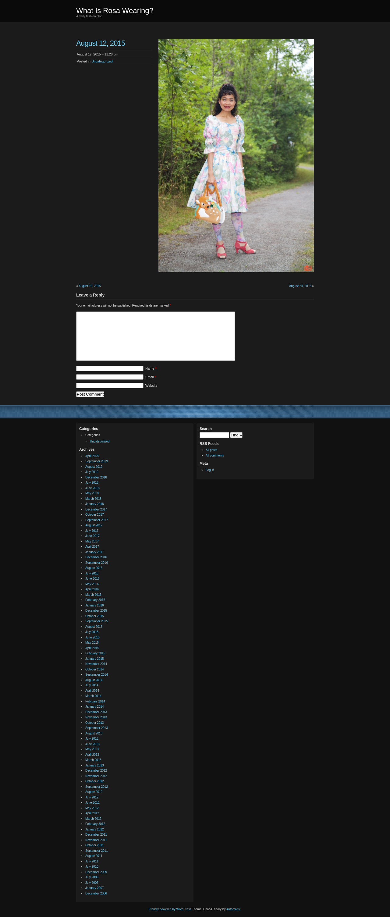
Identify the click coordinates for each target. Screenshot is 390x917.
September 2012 (96, 786)
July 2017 (91, 530)
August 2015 (93, 626)
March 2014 (93, 696)
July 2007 (91, 882)
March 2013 (93, 760)
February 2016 (95, 600)
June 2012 (92, 802)
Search (206, 429)
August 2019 (93, 466)
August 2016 (93, 568)
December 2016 (96, 557)
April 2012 (92, 813)
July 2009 (91, 877)
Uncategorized (102, 61)
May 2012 (92, 808)
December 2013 (96, 712)
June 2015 (92, 637)
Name (151, 368)
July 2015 (91, 632)
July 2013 (91, 738)
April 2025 (92, 456)
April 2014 (92, 690)
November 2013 (96, 717)
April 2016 (92, 589)
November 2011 (96, 840)
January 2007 (94, 888)
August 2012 (93, 792)
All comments (215, 455)
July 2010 (91, 866)
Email (150, 377)
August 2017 (93, 525)
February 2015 (95, 653)
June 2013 (92, 744)
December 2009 (96, 872)
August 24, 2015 (300, 286)
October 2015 (94, 616)
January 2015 (94, 658)
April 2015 (92, 648)
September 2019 (96, 461)
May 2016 (92, 584)
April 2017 (92, 546)
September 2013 (96, 728)
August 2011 (93, 856)
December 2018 (96, 477)
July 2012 (91, 797)
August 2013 (93, 733)
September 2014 (96, 674)
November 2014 (96, 664)
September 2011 (96, 850)
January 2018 (94, 504)
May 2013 (92, 749)
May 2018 (92, 493)
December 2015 (96, 610)
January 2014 (94, 706)
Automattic (233, 909)
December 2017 (96, 509)
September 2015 (96, 621)
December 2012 (96, 770)
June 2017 (92, 536)
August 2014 (93, 680)
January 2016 (94, 605)
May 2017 (92, 541)
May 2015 (92, 642)
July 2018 (91, 482)
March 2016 (93, 594)
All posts (211, 450)
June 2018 (92, 488)
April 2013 (92, 754)
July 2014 (91, 685)
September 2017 (96, 520)
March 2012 (93, 818)
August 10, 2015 (90, 286)
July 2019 (91, 472)
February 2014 (95, 701)
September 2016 (96, 562)
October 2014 (94, 669)
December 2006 (96, 893)
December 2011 (96, 834)
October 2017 (94, 514)
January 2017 (94, 552)
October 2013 (94, 722)
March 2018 (93, 498)
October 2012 (94, 781)
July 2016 (91, 573)
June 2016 (92, 578)
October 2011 (94, 845)
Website (151, 385)
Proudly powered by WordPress (169, 909)
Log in (210, 470)
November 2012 (96, 776)
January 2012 (94, 829)
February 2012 (95, 824)
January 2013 (94, 765)
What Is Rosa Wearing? (114, 10)
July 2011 (91, 861)
